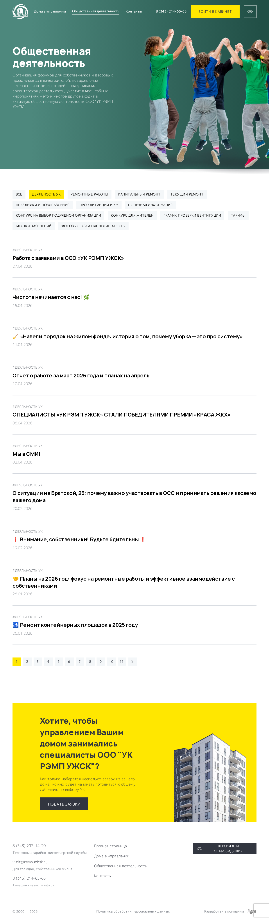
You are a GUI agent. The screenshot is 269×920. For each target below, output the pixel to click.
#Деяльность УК (28, 250)
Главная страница (110, 846)
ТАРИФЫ (238, 215)
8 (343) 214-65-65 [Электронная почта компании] (29, 878)
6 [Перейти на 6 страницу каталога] (69, 661)
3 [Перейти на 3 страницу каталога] (38, 661)
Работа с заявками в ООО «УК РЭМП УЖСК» (68, 258)
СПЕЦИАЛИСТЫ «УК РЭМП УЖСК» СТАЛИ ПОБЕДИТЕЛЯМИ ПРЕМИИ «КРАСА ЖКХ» (121, 414)
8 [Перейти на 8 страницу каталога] (90, 661)
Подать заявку (64, 804)
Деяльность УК (46, 194)
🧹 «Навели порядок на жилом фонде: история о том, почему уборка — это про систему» (128, 336)
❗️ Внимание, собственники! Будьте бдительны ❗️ (79, 539)
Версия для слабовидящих (220, 848)
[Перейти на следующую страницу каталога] (132, 661)
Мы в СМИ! (26, 454)
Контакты (134, 11)
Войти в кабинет (215, 11)
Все (19, 194)
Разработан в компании (230, 911)
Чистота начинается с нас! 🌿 (51, 297)
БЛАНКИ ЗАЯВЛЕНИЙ (34, 226)
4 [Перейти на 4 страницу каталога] (48, 661)
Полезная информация (150, 205)
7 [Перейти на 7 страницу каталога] (80, 661)
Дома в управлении (50, 11)
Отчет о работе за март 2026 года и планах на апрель (81, 375)
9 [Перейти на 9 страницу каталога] (101, 661)
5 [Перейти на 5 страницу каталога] (58, 661)
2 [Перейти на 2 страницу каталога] (27, 661)
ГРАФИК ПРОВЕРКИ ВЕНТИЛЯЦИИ (192, 215)
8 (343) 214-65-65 (171, 11)
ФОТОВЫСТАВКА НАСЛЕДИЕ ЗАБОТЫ (93, 226)
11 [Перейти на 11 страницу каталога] (122, 661)
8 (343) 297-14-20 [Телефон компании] (29, 845)
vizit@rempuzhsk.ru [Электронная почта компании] (30, 862)
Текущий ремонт (186, 194)
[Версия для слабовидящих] (250, 11)
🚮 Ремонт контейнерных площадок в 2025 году (75, 624)
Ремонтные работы (89, 194)
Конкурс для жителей (132, 215)
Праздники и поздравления (43, 205)
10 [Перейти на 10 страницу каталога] (111, 661)
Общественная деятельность (120, 866)
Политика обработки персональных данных (133, 911)
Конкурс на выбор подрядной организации (58, 215)
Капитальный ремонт (139, 194)
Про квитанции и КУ (98, 205)
